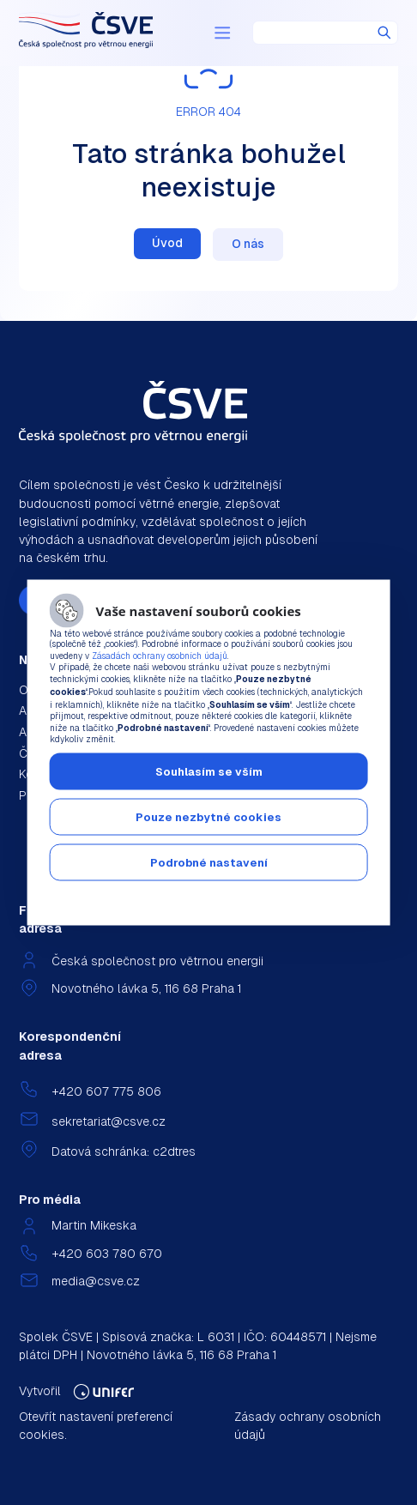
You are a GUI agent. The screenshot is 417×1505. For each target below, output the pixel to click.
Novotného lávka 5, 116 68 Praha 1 (146, 988)
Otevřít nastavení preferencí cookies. (95, 1426)
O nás (248, 244)
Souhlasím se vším (209, 771)
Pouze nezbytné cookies (208, 817)
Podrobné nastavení (209, 862)
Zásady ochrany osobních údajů (307, 1426)
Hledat (384, 32)
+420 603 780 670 (106, 1253)
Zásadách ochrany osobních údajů (159, 656)
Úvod (167, 243)
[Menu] (222, 32)
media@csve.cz (95, 1281)
